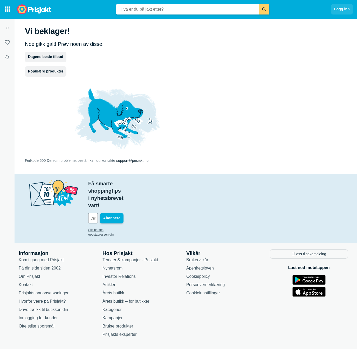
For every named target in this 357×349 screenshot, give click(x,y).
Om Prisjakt (29, 254)
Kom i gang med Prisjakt (41, 237)
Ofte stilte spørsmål (36, 303)
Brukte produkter (117, 303)
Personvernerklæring (205, 262)
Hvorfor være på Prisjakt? (42, 279)
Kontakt (26, 262)
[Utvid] (7, 28)
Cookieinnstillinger (203, 270)
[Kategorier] (7, 9)
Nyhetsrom (112, 245)
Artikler (108, 262)
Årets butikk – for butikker (125, 279)
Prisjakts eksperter (119, 312)
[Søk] (264, 9)
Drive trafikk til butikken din (43, 287)
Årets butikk (113, 270)
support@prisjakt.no (132, 160)
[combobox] (187, 9)
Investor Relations (119, 254)
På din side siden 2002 (40, 245)
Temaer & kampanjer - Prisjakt (130, 237)
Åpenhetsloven (200, 245)
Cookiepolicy (198, 254)
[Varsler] (7, 57)
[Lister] (7, 42)
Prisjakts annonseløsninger (43, 270)
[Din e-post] (123, 196)
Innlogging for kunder (38, 295)
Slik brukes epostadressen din (109, 208)
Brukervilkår (197, 237)
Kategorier (112, 287)
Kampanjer (112, 295)
